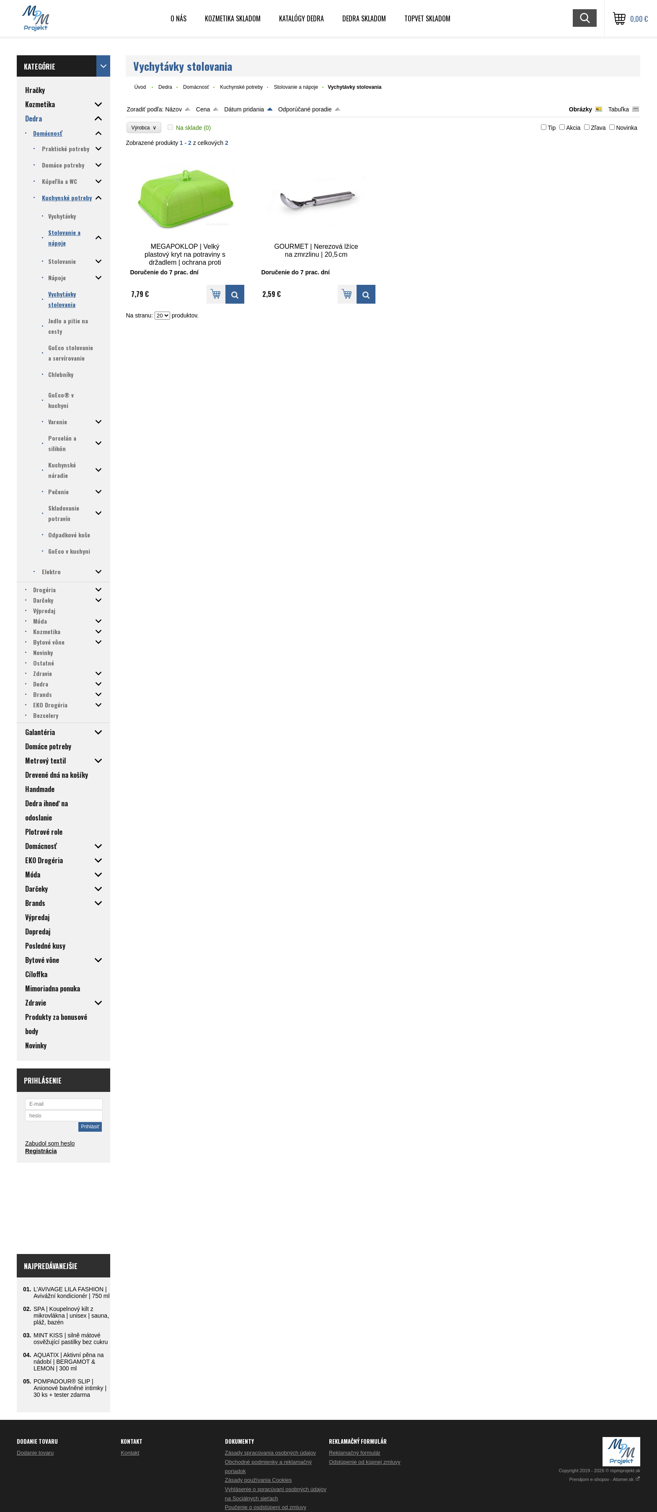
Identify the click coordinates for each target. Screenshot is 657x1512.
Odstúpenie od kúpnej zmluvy (365, 1462)
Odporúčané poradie (305, 109)
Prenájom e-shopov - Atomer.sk (604, 1479)
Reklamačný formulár (354, 1453)
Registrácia (41, 1151)
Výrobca (144, 127)
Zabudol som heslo (50, 1143)
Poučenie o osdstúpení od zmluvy (265, 1507)
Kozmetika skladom (233, 18)
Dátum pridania (244, 109)
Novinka (626, 127)
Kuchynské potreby (241, 87)
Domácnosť (196, 87)
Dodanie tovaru (35, 1453)
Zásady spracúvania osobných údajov (270, 1453)
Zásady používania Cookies (258, 1480)
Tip (552, 127)
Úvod (140, 87)
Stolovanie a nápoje (296, 87)
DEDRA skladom (364, 18)
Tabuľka (618, 109)
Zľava (598, 127)
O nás (178, 18)
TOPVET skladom (427, 18)
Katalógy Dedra (301, 18)
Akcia (573, 127)
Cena (203, 109)
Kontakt (130, 1453)
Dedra (165, 87)
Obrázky (580, 109)
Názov (173, 109)
